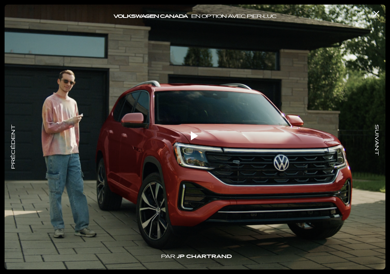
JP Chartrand (204, 257)
